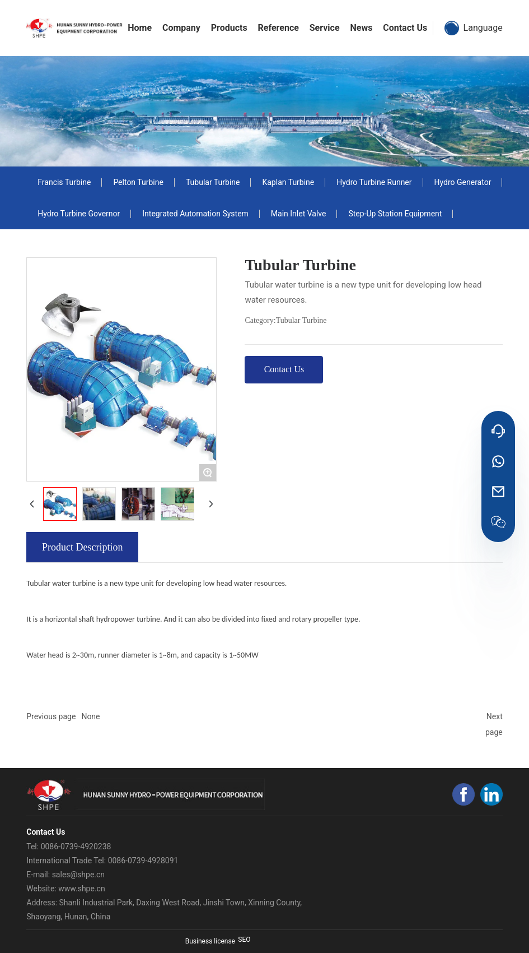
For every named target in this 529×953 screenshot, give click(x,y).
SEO (244, 939)
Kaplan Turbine (288, 182)
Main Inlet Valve (298, 213)
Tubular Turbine (213, 182)
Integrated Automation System (195, 213)
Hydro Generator (462, 182)
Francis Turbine (64, 182)
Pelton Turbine (138, 182)
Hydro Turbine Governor (79, 213)
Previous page (51, 716)
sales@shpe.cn (78, 874)
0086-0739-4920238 (76, 846)
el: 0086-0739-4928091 (138, 860)
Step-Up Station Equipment (395, 213)
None (90, 716)
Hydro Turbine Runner (373, 182)
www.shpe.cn (81, 888)
